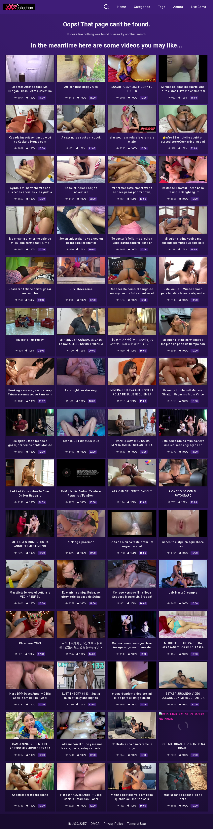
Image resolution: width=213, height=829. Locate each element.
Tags (161, 7)
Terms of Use (136, 817)
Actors (178, 7)
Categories (142, 7)
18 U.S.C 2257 (77, 817)
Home (121, 7)
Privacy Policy (113, 817)
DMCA (94, 817)
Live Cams (198, 7)
